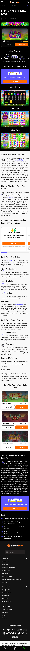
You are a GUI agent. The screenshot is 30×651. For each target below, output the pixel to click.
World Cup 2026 (7, 609)
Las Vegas (5, 612)
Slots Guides (5, 595)
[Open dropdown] (15, 552)
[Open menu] (2, 2)
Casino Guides (6, 586)
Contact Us (5, 561)
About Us (5, 558)
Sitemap (4, 582)
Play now (22, 44)
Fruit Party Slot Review (7, 29)
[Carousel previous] (1, 58)
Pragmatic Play (19, 160)
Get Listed (5, 573)
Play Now (15, 81)
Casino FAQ (5, 598)
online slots (10, 260)
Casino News (6, 606)
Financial (4, 618)
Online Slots (17, 5)
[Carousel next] (28, 58)
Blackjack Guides (7, 590)
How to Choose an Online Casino (11, 579)
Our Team (5, 564)
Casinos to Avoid (7, 576)
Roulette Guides (6, 592)
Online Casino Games (5, 5)
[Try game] (8, 44)
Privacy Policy (6, 570)
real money (10, 197)
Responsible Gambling (8, 567)
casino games (19, 304)
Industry (4, 615)
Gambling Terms (6, 601)
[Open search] (28, 2)
